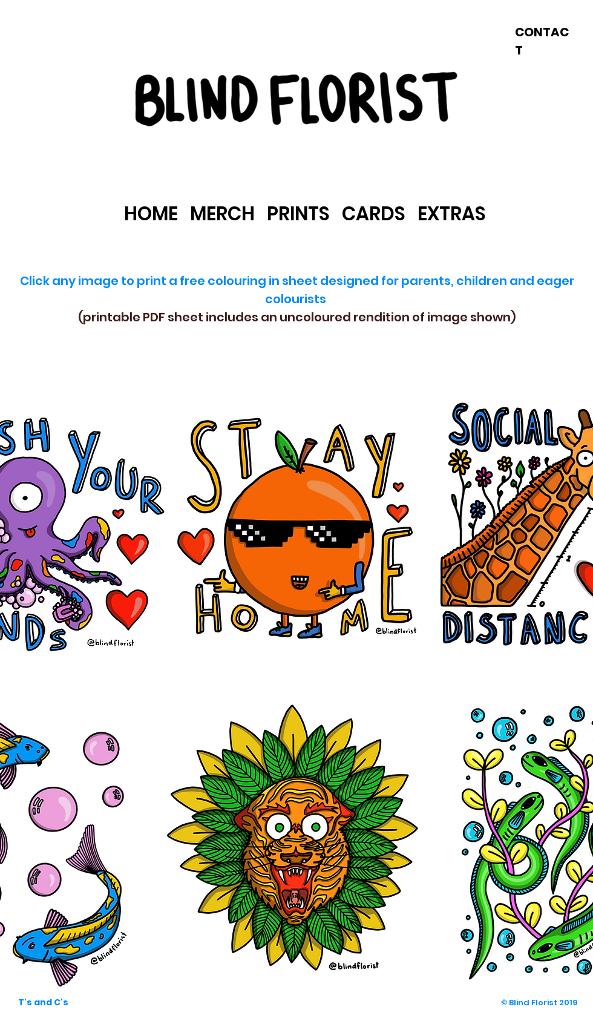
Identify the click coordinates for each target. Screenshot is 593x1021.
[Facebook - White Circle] (578, 158)
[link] (297, 160)
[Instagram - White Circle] (578, 179)
